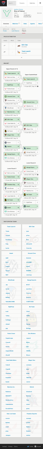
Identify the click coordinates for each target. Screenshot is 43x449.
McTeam (32, 307)
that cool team (11, 413)
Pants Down (11, 333)
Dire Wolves (32, 333)
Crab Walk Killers (11, 360)
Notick (32, 387)
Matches (32, 3)
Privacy (10, 446)
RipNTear (11, 307)
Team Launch (11, 226)
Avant (11, 253)
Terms (16, 446)
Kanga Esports (31, 280)
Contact (4, 446)
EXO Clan (32, 226)
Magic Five (31, 360)
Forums (22, 3)
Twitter (30, 446)
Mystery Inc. (11, 387)
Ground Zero (32, 253)
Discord (37, 446)
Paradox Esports (32, 413)
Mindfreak (11, 280)
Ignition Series (18, 9)
